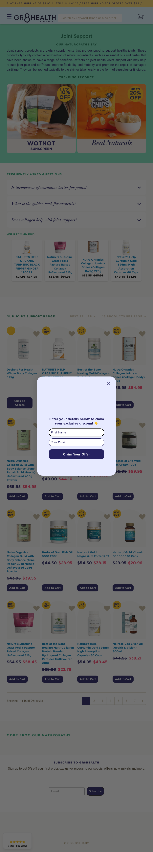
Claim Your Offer (76, 454)
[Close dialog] (108, 383)
